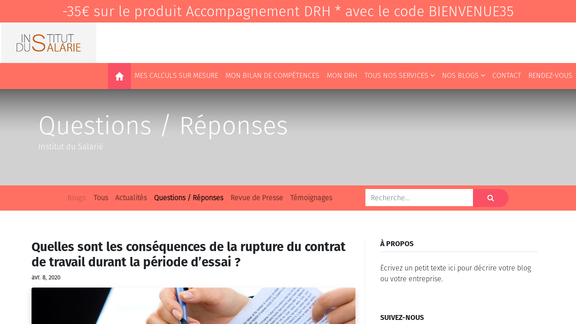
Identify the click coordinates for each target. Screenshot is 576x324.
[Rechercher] (490, 198)
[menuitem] (119, 76)
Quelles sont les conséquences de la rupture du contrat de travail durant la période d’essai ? (189, 254)
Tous (101, 198)
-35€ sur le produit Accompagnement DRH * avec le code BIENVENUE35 (288, 11)
